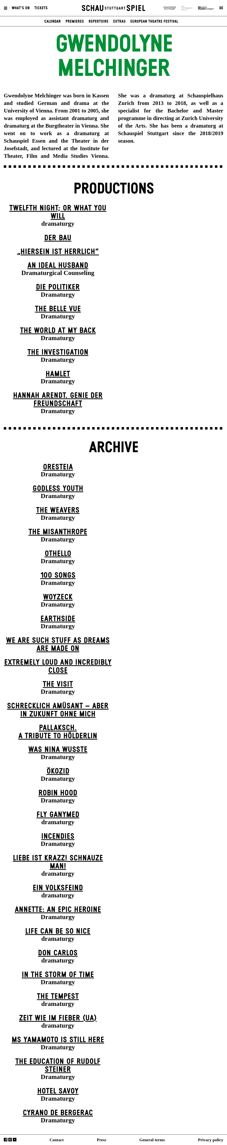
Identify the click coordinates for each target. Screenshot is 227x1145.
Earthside (57, 619)
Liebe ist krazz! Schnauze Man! (58, 862)
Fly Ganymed (57, 815)
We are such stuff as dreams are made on (58, 645)
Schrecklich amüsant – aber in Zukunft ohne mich (58, 710)
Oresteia (58, 467)
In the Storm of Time (58, 975)
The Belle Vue (58, 309)
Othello (58, 554)
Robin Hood (57, 793)
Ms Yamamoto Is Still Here (58, 1040)
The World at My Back (58, 331)
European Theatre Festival (154, 21)
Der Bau (57, 238)
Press (101, 1139)
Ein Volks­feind (58, 888)
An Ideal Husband (57, 266)
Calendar (52, 21)
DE (221, 8)
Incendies (57, 836)
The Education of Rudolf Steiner (57, 1066)
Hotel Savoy (58, 1091)
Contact (56, 1139)
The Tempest (58, 996)
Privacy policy (210, 1139)
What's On (21, 8)
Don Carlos (58, 953)
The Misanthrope (58, 532)
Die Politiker (58, 287)
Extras (119, 21)
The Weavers (58, 510)
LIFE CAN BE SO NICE (57, 931)
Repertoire (98, 21)
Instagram (10, 1139)
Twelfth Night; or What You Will (57, 212)
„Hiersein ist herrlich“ (58, 252)
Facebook (5, 1139)
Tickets (41, 8)
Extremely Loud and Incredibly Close (58, 666)
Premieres (75, 21)
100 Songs (58, 575)
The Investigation (57, 352)
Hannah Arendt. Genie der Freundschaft (58, 400)
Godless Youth (57, 489)
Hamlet (58, 374)
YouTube (14, 1139)
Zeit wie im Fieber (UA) (58, 1018)
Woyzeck (58, 597)
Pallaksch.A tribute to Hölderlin (57, 732)
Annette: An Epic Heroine (58, 910)
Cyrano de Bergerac (58, 1113)
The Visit (58, 684)
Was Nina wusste (57, 750)
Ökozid (57, 771)
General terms (152, 1139)
